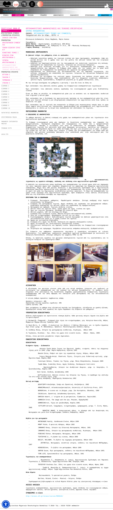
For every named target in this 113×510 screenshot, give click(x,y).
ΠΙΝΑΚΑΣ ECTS (6, 128)
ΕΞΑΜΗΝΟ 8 (5, 103)
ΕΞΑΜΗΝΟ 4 (5, 91)
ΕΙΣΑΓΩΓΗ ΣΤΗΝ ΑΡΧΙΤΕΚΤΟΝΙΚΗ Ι (8, 56)
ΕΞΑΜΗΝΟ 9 (5, 105)
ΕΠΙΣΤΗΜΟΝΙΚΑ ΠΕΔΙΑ (9, 117)
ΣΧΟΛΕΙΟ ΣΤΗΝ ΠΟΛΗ (9, 38)
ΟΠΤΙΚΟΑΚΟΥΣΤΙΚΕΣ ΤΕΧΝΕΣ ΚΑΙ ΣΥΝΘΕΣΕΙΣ (52, 33)
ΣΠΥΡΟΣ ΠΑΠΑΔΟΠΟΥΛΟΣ (35, 31)
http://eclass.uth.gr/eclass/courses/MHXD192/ (44, 496)
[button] (5, 504)
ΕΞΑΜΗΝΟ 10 (5, 108)
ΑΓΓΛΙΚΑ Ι (6, 74)
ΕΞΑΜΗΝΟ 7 (5, 100)
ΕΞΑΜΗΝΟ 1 (5, 31)
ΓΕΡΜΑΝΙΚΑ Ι (7, 80)
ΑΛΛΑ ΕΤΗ (4, 134)
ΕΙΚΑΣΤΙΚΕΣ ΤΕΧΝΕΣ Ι (10, 53)
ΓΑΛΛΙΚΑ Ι (6, 77)
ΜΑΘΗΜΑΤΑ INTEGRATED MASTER (9, 123)
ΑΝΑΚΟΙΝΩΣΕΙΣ (58, 15)
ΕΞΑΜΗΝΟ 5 (5, 94)
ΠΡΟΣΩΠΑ (30, 15)
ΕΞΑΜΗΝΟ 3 (5, 89)
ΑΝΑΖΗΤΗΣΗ (105, 15)
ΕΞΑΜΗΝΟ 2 (5, 86)
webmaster (75, 506)
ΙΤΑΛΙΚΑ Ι (6, 83)
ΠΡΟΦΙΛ (5, 15)
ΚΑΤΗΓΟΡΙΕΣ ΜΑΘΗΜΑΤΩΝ (9, 113)
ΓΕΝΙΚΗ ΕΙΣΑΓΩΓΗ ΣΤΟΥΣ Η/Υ (11, 49)
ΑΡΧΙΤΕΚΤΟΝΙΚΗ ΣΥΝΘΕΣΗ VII (11, 44)
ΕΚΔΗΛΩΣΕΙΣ (74, 15)
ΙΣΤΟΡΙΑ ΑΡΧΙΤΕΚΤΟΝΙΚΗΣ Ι (9, 61)
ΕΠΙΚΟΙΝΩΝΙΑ (90, 15)
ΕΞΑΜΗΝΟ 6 (5, 97)
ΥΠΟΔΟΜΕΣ (43, 15)
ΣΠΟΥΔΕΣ (18, 15)
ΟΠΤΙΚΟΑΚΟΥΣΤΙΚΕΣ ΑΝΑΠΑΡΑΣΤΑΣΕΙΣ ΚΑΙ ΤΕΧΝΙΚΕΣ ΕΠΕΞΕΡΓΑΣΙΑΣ (11, 67)
